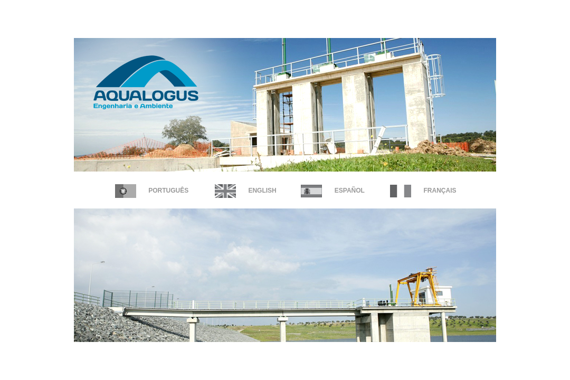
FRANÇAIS (423, 190)
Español (332, 190)
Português (151, 190)
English (246, 190)
